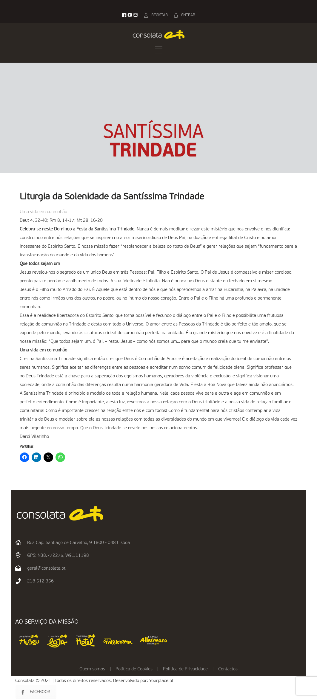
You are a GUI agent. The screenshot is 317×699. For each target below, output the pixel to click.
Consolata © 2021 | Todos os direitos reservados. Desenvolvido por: (82, 680)
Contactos (228, 669)
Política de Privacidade (185, 669)
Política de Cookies (134, 669)
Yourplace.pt (161, 680)
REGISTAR (159, 15)
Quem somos (92, 669)
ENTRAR (188, 15)
